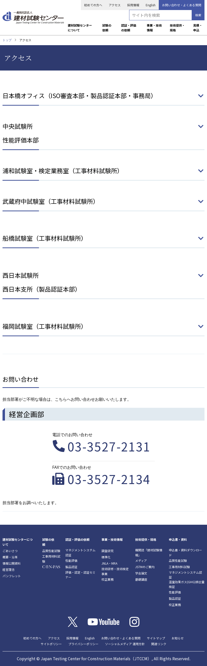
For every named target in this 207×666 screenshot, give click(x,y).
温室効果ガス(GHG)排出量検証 (186, 584)
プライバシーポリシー (83, 644)
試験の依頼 (106, 27)
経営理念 (9, 569)
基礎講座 (141, 579)
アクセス (115, 5)
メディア (141, 560)
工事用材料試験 (51, 558)
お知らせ (178, 638)
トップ (7, 40)
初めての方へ (93, 5)
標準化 (106, 557)
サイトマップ (156, 638)
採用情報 (133, 5)
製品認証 (71, 567)
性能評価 (71, 560)
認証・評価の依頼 (128, 27)
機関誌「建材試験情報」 (148, 552)
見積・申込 (197, 27)
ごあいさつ (10, 551)
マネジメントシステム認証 (80, 552)
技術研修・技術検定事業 (115, 571)
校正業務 (107, 579)
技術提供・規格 (177, 27)
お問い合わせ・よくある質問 (181, 5)
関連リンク (158, 644)
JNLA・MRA (109, 563)
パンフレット (12, 576)
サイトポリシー (51, 644)
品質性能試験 (51, 551)
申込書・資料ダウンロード (185, 552)
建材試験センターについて (80, 27)
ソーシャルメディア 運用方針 (125, 644)
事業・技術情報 (154, 27)
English (151, 5)
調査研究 (107, 551)
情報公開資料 (12, 563)
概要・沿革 (10, 557)
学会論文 (141, 573)
